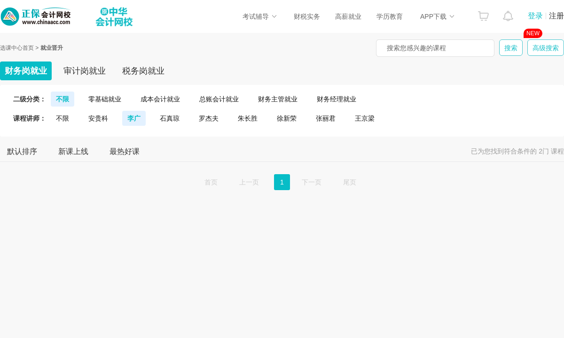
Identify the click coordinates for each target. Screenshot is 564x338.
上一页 (249, 182)
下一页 (311, 182)
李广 (134, 118)
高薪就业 (348, 16)
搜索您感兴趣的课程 (416, 48)
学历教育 (389, 16)
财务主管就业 (278, 99)
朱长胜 (248, 118)
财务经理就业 (336, 99)
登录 (535, 16)
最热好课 (125, 151)
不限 (62, 99)
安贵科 (98, 118)
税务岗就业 (143, 71)
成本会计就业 (160, 99)
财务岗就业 (26, 71)
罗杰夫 (209, 118)
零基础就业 (104, 99)
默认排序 (22, 151)
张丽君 (326, 118)
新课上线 (73, 151)
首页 (211, 182)
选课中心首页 (17, 48)
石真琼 (170, 118)
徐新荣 (287, 118)
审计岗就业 (84, 71)
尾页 (349, 182)
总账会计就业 (219, 99)
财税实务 (307, 16)
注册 (556, 16)
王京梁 (365, 118)
